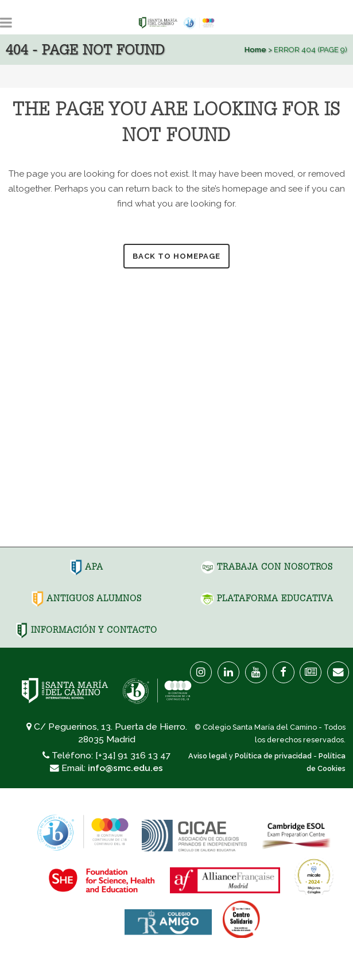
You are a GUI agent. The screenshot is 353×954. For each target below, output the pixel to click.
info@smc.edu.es (125, 767)
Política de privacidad (273, 755)
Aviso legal (207, 755)
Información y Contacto (86, 629)
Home (255, 49)
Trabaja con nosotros (267, 566)
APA (86, 566)
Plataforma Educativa (266, 598)
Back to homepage (176, 256)
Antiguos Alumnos (86, 598)
